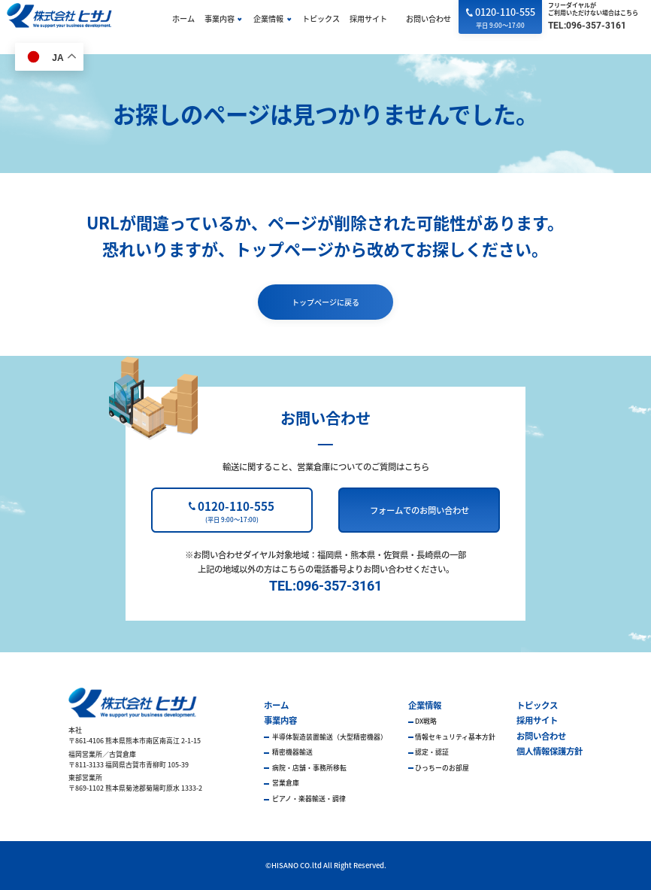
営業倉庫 (285, 783)
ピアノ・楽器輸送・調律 (308, 798)
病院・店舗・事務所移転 (309, 768)
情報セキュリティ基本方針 (455, 737)
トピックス (321, 18)
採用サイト (368, 18)
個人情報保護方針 (549, 751)
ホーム (183, 18)
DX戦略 (426, 721)
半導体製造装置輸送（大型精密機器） (329, 737)
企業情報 (268, 18)
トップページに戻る (325, 302)
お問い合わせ (428, 18)
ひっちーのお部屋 (442, 768)
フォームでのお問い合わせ (419, 510)
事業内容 (219, 18)
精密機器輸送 (292, 752)
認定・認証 (432, 752)
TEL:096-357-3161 (587, 25)
